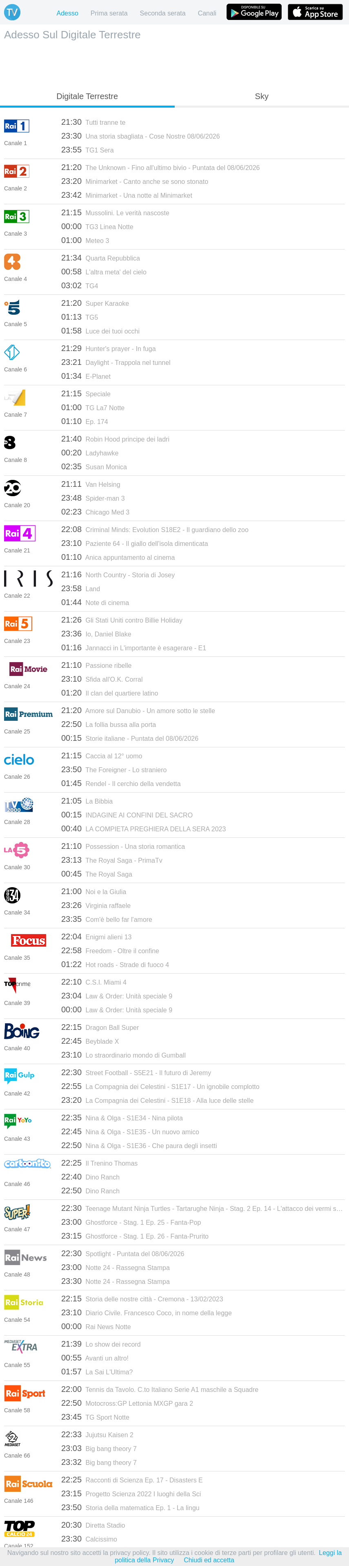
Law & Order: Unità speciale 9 (116, 995)
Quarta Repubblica (100, 257)
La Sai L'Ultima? (97, 1371)
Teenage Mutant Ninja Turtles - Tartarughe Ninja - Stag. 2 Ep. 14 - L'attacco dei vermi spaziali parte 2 (203, 1208)
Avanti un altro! (95, 1357)
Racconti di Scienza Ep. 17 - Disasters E (132, 1479)
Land (80, 588)
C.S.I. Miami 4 (94, 981)
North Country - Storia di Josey (118, 574)
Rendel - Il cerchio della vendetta (121, 783)
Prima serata (109, 13)
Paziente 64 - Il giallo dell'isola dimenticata (134, 543)
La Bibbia (87, 800)
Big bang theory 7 (99, 1448)
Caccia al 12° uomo (101, 755)
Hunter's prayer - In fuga (108, 348)
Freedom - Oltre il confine (110, 950)
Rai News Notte (96, 1326)
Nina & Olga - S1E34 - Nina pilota (122, 1117)
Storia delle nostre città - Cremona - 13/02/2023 (142, 1298)
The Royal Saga (96, 873)
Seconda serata (163, 13)
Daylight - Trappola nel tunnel (116, 362)
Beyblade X (90, 1040)
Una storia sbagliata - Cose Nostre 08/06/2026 (140, 135)
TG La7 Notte (92, 407)
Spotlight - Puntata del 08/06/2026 (122, 1253)
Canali (207, 13)
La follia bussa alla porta (108, 724)
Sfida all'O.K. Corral (102, 678)
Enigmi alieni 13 (96, 936)
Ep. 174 (84, 421)
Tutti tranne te (93, 121)
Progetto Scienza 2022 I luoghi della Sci (131, 1493)
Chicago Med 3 (95, 511)
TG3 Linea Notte (97, 226)
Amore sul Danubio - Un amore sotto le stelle (138, 710)
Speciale (86, 393)
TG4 (79, 285)
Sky (262, 96)
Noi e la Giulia (93, 891)
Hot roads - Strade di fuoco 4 (115, 964)
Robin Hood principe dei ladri (115, 438)
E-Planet (86, 375)
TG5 (79, 316)
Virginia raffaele (96, 905)
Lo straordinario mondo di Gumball (123, 1054)
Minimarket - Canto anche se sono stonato (134, 181)
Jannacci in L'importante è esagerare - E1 (133, 647)
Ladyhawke (89, 452)
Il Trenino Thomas (99, 1162)
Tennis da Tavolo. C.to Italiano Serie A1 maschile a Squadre (159, 1389)
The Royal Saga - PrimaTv (111, 859)
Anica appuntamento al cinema (118, 556)
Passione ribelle (96, 664)
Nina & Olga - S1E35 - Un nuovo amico (130, 1131)
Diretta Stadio (93, 1524)
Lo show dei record (101, 1343)
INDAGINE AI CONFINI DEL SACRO (127, 814)
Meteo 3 (85, 240)
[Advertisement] (174, 63)
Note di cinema (95, 602)
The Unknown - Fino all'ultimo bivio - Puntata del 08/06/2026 (160, 167)
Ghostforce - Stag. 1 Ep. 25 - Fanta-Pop (131, 1221)
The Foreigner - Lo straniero (114, 769)
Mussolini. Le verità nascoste (115, 212)
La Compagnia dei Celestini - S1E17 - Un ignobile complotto (160, 1086)
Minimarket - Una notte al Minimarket (126, 194)
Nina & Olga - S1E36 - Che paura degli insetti (139, 1145)
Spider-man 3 (93, 497)
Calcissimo (89, 1538)
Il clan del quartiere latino (109, 692)
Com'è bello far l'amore (106, 918)
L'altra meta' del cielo (104, 271)
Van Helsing (90, 483)
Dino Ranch (90, 1176)
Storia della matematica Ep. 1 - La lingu (130, 1507)
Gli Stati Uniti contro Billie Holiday (121, 619)
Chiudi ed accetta (209, 1560)
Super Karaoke (95, 302)
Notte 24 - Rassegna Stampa (115, 1267)
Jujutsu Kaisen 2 (97, 1434)
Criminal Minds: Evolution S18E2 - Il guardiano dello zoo (155, 529)
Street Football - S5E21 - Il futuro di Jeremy (136, 1072)
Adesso (67, 13)
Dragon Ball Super (100, 1027)
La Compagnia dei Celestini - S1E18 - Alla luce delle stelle (157, 1100)
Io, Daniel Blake (96, 633)
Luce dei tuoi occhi (100, 330)
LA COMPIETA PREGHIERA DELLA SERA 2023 (143, 828)
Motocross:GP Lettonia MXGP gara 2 (127, 1402)
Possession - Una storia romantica (123, 846)
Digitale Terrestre (87, 96)
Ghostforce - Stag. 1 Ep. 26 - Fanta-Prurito (135, 1235)
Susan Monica (94, 466)
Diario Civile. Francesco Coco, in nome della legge (146, 1312)
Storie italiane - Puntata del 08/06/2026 (129, 737)
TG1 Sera (87, 149)
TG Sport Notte (95, 1416)
